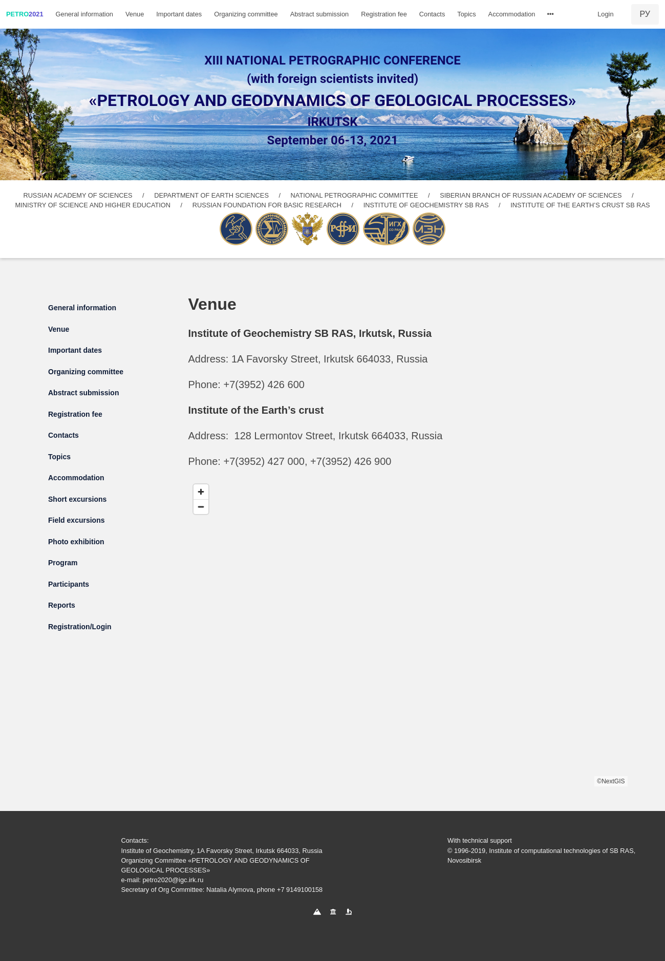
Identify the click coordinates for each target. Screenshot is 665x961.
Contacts (432, 14)
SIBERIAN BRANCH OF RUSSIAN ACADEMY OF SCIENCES (530, 195)
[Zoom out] (201, 506)
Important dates (179, 14)
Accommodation (511, 14)
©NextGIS (611, 781)
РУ (645, 14)
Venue (134, 14)
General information (84, 14)
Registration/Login (80, 627)
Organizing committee (245, 14)
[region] (408, 632)
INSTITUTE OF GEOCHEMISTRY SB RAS (426, 205)
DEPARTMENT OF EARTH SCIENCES (211, 195)
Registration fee (384, 14)
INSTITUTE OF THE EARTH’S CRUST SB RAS (580, 205)
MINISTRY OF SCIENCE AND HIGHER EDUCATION (92, 205)
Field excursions (76, 520)
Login (605, 14)
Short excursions (77, 499)
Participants (68, 584)
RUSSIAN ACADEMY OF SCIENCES (77, 195)
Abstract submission (319, 14)
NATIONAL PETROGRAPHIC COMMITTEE (354, 195)
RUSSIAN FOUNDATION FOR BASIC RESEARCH (266, 205)
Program (63, 563)
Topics (466, 14)
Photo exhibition (76, 542)
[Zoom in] (201, 491)
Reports (61, 605)
